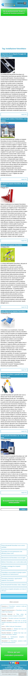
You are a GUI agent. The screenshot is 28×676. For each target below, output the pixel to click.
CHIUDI (22, 674)
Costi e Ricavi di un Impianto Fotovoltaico (13, 311)
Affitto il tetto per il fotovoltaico (13, 626)
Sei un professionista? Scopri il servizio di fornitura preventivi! (14, 12)
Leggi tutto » (24, 114)
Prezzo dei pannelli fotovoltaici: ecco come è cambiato (13, 546)
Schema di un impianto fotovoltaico (11, 245)
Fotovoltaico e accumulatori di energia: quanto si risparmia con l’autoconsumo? (13, 573)
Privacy (15, 667)
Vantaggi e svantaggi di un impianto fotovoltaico (10, 567)
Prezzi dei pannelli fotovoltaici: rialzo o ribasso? (14, 584)
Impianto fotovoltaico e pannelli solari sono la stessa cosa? (14, 375)
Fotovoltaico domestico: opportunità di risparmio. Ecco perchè (11, 579)
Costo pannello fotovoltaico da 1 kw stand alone (13, 436)
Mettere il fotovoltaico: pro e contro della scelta (13, 562)
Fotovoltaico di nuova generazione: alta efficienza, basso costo (11, 552)
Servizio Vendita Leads (17, 669)
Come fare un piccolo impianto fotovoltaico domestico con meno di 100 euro (14, 622)
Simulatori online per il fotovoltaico (17, 618)
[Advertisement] (14, 31)
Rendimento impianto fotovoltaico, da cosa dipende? (14, 184)
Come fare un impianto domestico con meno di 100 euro (13, 590)
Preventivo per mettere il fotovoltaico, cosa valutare (14, 120)
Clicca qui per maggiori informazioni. (9, 674)
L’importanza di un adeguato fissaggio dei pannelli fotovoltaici (13, 55)
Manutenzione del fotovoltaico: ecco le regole (13, 557)
